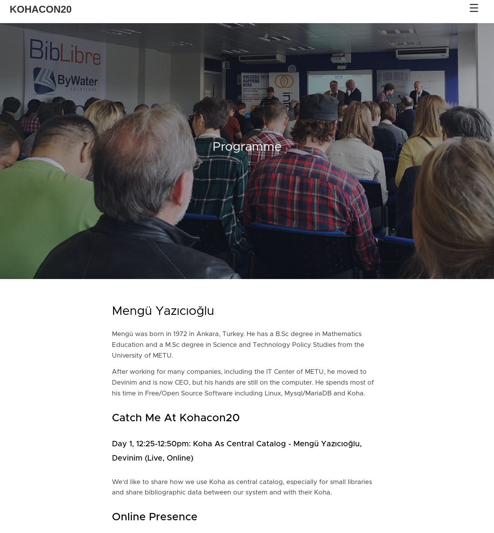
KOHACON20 (41, 9)
